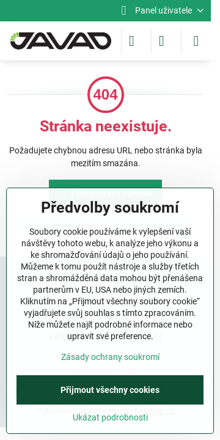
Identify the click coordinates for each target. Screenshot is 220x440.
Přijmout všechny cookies (110, 390)
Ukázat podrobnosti (110, 417)
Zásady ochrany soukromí (110, 357)
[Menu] (196, 41)
